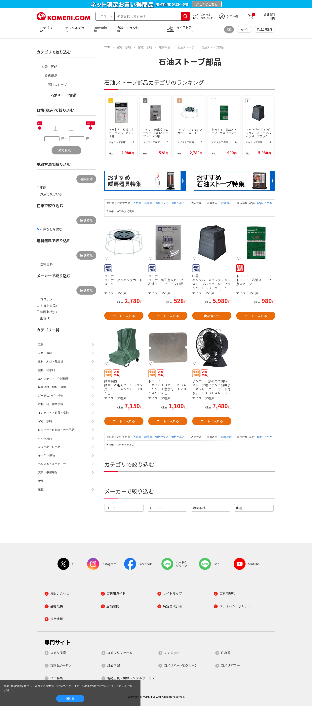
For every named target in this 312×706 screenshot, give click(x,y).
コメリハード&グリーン (181, 665)
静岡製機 (199, 507)
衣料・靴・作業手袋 (50, 404)
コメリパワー (230, 665)
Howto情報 (100, 29)
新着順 (148, 203)
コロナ (111, 507)
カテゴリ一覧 (48, 29)
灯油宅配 (113, 665)
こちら (120, 686)
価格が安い (162, 203)
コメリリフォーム (120, 652)
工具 (41, 344)
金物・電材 (45, 353)
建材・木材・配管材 (50, 361)
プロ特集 (56, 678)
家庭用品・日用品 (49, 446)
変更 (229, 29)
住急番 (225, 652)
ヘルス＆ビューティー (52, 463)
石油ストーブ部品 (63, 95)
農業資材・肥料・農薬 (52, 387)
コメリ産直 (58, 652)
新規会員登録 (264, 29)
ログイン (244, 29)
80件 (260, 203)
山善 (239, 507)
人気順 (137, 203)
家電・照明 (49, 67)
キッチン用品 (46, 455)
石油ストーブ (57, 84)
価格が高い (177, 203)
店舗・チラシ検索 (128, 29)
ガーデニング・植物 (50, 395)
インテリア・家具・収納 (53, 412)
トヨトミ (155, 507)
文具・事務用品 (48, 472)
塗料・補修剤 (46, 370)
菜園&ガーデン (60, 665)
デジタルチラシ (74, 29)
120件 (268, 203)
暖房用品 (51, 76)
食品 (41, 480)
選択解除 (86, 178)
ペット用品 (45, 438)
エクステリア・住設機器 (53, 378)
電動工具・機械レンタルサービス (131, 678)
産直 (41, 489)
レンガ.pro (171, 652)
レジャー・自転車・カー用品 (56, 429)
